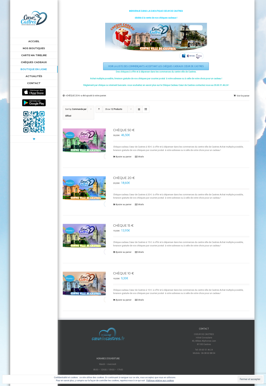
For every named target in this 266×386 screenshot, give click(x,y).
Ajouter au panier (123, 156)
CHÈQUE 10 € (123, 273)
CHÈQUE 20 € (124, 178)
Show (113, 109)
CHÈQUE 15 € (123, 225)
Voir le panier (243, 95)
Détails (140, 156)
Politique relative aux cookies (160, 380)
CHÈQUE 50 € (124, 130)
